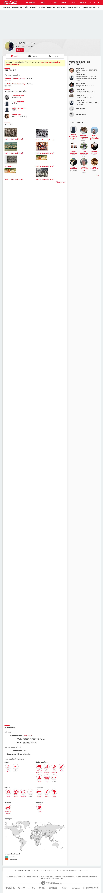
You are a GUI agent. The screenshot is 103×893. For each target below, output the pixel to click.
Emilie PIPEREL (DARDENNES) (94, 138)
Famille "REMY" (81, 114)
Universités (51, 7)
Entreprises (61, 7)
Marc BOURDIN (73, 168)
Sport (42, 2)
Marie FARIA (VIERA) (18, 108)
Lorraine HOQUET (94, 152)
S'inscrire (6, 7)
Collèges (33, 7)
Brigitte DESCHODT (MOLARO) (73, 136)
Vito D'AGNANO (94, 168)
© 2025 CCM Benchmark (56, 878)
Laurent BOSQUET (73, 152)
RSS (25, 876)
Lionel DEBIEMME (84, 152)
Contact (20, 876)
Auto (74, 2)
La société (41, 876)
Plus (83, 2)
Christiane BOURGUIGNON (84, 137)
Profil (16, 56)
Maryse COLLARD (18, 102)
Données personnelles (68, 876)
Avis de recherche (89, 7)
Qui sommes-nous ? (11, 876)
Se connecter (17, 7)
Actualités (30, 2)
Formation (35, 876)
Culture (53, 2)
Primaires (41, 7)
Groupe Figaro (44, 878)
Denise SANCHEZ (18, 95)
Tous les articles (49, 876)
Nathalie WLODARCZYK (84, 169)
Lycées (26, 7)
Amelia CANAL (17, 114)
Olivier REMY (9, 166)
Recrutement (57, 876)
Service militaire (74, 7)
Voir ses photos (60, 182)
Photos (34, 56)
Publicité (29, 876)
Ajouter (20, 50)
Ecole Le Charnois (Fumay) (15, 78)
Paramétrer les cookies (81, 876)
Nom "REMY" (80, 109)
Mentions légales (92, 876)
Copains (55, 56)
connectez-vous (46, 62)
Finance (64, 2)
